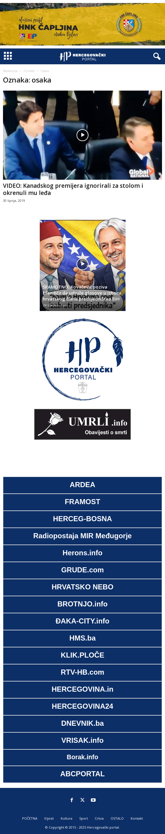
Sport (83, 818)
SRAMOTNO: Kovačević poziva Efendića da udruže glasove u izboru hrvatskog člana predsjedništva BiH (82, 293)
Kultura (66, 818)
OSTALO (117, 818)
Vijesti (49, 818)
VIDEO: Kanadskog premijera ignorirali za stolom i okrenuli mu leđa (73, 189)
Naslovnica (10, 71)
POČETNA (29, 818)
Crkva (99, 818)
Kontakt (137, 818)
